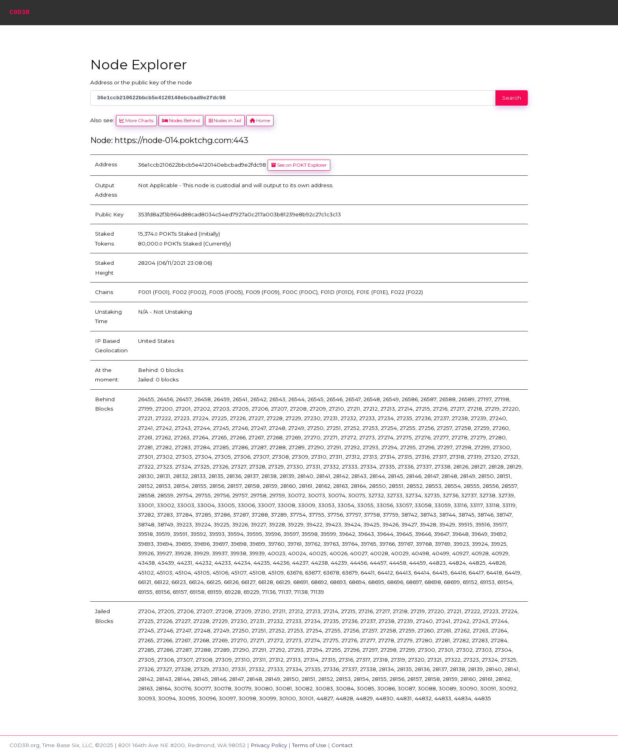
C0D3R (19, 12)
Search (511, 98)
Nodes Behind (181, 120)
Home (260, 120)
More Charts (136, 120)
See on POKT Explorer (299, 165)
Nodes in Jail (224, 120)
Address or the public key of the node (141, 82)
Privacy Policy (269, 745)
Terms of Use (309, 745)
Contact (342, 745)
